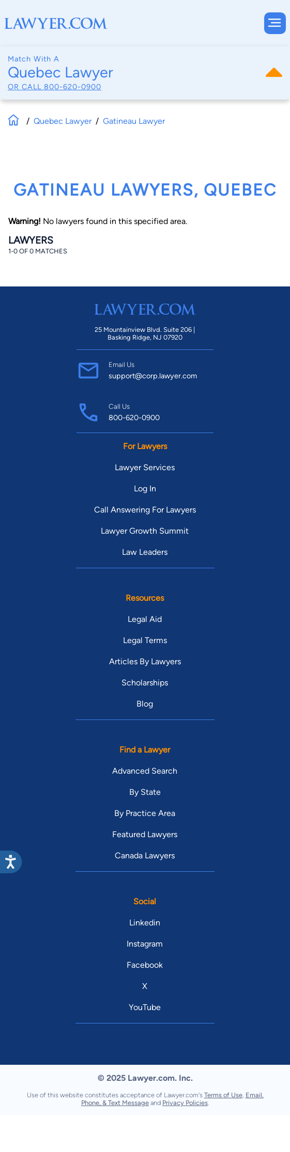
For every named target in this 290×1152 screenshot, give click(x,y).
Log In (145, 488)
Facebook (145, 965)
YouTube (145, 1007)
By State (145, 792)
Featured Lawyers (144, 834)
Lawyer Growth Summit (145, 531)
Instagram (145, 944)
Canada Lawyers (145, 855)
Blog (144, 704)
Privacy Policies (185, 1103)
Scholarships (144, 682)
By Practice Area (144, 813)
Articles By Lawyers (145, 661)
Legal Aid (145, 619)
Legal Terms (145, 640)
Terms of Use (223, 1095)
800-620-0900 (72, 86)
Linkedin (144, 922)
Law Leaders (144, 552)
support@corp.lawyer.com (153, 375)
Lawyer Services (145, 467)
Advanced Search (144, 771)
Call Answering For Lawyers (145, 510)
